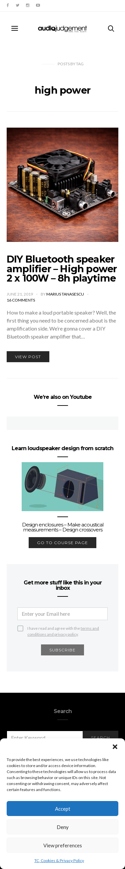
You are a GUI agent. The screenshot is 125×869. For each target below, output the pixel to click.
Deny (63, 827)
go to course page (62, 542)
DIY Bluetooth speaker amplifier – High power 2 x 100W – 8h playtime (62, 268)
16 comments (21, 300)
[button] (115, 746)
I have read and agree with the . (63, 628)
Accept (62, 809)
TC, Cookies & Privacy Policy (59, 860)
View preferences (62, 845)
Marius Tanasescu (65, 294)
